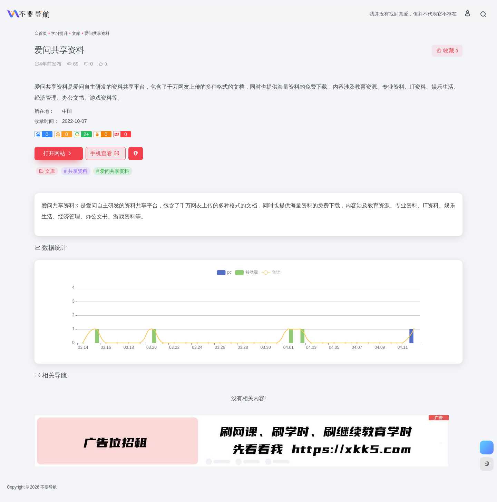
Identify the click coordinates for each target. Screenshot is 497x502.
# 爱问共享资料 (112, 171)
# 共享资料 (75, 171)
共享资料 (63, 205)
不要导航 (48, 487)
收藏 (447, 50)
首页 (43, 33)
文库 (76, 33)
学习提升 (59, 33)
